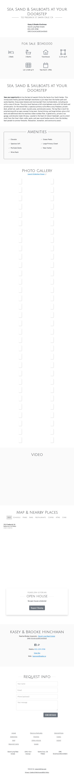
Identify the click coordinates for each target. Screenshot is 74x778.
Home (12, 3)
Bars (31, 517)
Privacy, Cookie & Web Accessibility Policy (37, 772)
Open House (29, 7)
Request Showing (37, 607)
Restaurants (40, 517)
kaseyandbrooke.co (39, 656)
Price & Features (24, 3)
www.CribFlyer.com (40, 769)
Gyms (64, 517)
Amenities (51, 3)
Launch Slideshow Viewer (36, 174)
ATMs (58, 517)
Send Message (50, 714)
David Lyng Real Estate (46, 636)
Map (19, 7)
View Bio (37, 653)
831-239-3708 (39, 649)
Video (12, 7)
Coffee (51, 517)
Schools (16, 517)
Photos (61, 3)
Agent (39, 7)
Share (61, 7)
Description (39, 3)
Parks (25, 517)
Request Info (50, 7)
